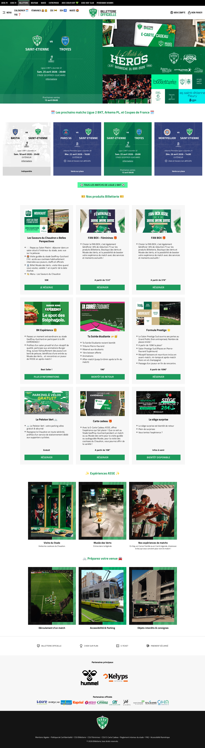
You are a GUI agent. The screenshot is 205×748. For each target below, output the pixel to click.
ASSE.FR (4, 2)
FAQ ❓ (17, 14)
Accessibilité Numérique (160, 737)
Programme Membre (105, 2)
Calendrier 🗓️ (21, 10)
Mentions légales (42, 737)
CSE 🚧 (53, 10)
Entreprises (54, 2)
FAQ (147, 737)
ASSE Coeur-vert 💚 (70, 2)
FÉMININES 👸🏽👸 (39, 10)
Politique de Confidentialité (61, 737)
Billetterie (23, 2)
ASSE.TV (13, 2)
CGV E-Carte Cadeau (110, 737)
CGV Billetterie (80, 737)
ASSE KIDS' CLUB (87, 2)
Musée (43, 2)
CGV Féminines (94, 737)
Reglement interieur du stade (132, 737)
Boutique (34, 2)
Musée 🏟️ (74, 10)
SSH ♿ (63, 10)
